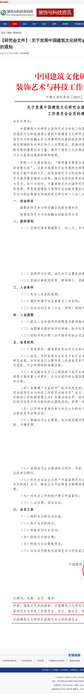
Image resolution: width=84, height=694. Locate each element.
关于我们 (45, 670)
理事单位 (74, 670)
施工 (45, 24)
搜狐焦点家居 (75, 661)
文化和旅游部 (26, 661)
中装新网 (40, 661)
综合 (25, 24)
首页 (5, 24)
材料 (54, 24)
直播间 (65, 24)
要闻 (15, 24)
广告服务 (55, 670)
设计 (35, 24)
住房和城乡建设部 (9, 661)
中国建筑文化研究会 (56, 661)
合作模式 (64, 670)
